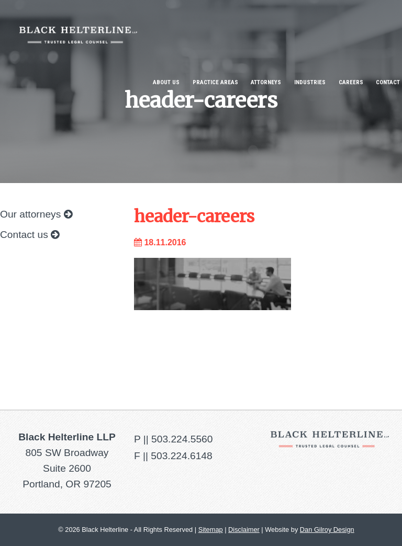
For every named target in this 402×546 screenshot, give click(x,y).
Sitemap (210, 529)
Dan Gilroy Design (327, 529)
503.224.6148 (181, 455)
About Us (166, 82)
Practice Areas (215, 82)
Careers (351, 82)
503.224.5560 (182, 439)
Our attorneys (36, 214)
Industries (310, 82)
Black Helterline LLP (78, 27)
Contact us (29, 234)
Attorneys (266, 82)
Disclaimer (244, 529)
